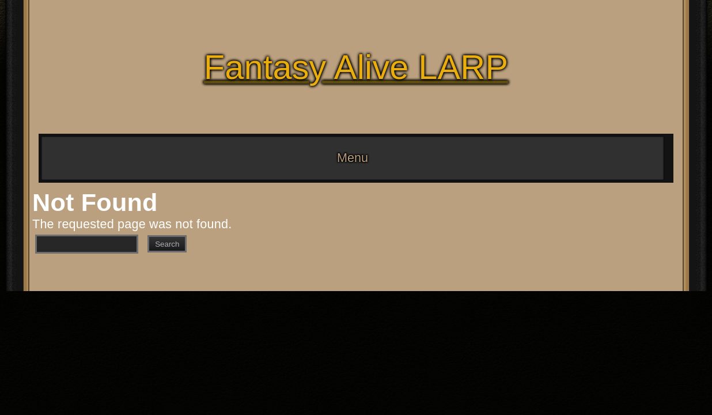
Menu (352, 157)
